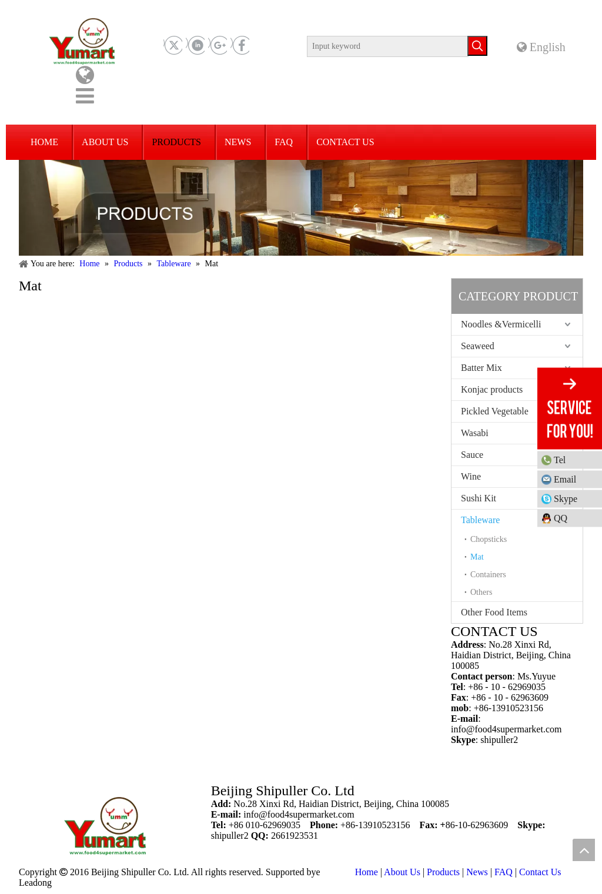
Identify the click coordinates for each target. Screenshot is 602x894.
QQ (560, 518)
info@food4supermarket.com (506, 729)
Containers (488, 574)
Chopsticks (488, 539)
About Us (402, 872)
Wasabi (475, 433)
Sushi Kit (478, 498)
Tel (575, 459)
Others (481, 592)
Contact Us (540, 872)
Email (565, 479)
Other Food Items (494, 612)
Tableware (480, 520)
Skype (565, 498)
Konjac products (492, 389)
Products (443, 872)
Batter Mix (481, 368)
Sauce (472, 455)
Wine (471, 476)
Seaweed (477, 346)
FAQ (503, 872)
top (584, 850)
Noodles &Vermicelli (501, 324)
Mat (477, 557)
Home (366, 872)
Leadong (35, 883)
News (476, 872)
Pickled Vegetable (495, 411)
